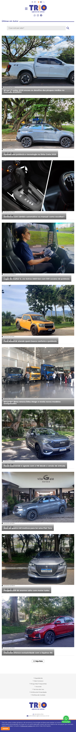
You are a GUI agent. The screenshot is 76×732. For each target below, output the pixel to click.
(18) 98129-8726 (38, 714)
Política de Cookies (26, 726)
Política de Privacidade (39, 692)
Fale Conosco (38, 681)
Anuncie (38, 686)
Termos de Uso (38, 689)
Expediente (39, 678)
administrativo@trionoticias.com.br (38, 716)
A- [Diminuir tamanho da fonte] (32, 2)
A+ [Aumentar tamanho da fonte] (35, 2)
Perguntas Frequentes (38, 684)
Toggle (41, 2)
